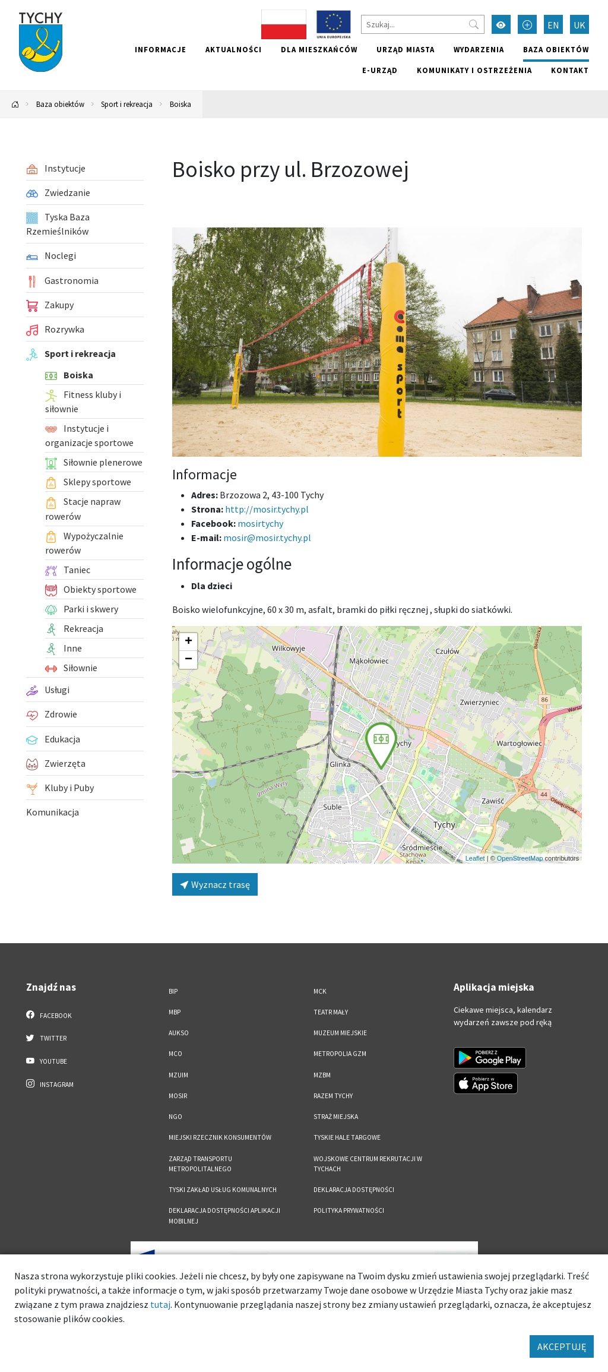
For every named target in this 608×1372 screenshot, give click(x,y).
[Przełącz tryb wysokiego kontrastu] (501, 24)
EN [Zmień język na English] (553, 25)
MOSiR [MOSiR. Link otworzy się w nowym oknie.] (178, 1096)
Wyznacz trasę (215, 884)
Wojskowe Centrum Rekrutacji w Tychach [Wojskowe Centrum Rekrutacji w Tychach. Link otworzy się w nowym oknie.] (368, 1164)
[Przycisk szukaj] (474, 24)
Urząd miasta (405, 49)
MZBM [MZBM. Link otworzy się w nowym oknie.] (322, 1075)
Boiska (180, 104)
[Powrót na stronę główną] (15, 104)
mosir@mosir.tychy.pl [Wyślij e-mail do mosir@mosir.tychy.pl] (267, 537)
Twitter (46, 1037)
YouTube (46, 1060)
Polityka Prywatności (349, 1210)
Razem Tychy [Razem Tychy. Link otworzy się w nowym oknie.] (333, 1096)
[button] (381, 746)
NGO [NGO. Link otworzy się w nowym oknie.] (175, 1116)
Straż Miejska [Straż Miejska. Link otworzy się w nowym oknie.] (336, 1116)
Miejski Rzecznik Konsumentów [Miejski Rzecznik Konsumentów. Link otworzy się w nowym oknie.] (220, 1137)
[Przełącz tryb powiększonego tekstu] (527, 24)
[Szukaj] (422, 24)
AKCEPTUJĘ (561, 1346)
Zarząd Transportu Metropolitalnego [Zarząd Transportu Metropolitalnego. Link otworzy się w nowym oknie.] (200, 1164)
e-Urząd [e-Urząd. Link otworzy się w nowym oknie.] (380, 70)
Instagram (50, 1084)
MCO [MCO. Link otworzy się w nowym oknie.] (175, 1053)
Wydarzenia (479, 49)
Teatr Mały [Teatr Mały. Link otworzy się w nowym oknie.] (331, 1012)
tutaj (160, 1304)
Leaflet (475, 858)
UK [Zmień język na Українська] (579, 25)
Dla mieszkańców (319, 49)
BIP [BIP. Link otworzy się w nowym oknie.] (173, 991)
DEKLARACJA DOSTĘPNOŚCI (354, 1190)
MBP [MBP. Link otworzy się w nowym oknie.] (174, 1012)
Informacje (160, 49)
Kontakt (570, 70)
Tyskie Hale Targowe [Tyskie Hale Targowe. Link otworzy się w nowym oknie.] (347, 1137)
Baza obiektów (556, 49)
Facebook (49, 1015)
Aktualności (233, 49)
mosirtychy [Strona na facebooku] (260, 523)
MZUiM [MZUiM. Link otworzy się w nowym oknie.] (178, 1075)
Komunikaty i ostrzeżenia (474, 70)
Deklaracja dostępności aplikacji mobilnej (224, 1215)
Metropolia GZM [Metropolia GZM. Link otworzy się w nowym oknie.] (340, 1053)
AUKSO (179, 1033)
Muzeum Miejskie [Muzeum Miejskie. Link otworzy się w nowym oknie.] (340, 1033)
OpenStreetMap (520, 858)
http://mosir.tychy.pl (267, 509)
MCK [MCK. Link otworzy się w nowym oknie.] (320, 991)
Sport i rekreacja (127, 104)
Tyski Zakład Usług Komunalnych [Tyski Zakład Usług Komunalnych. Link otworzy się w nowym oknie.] (223, 1190)
